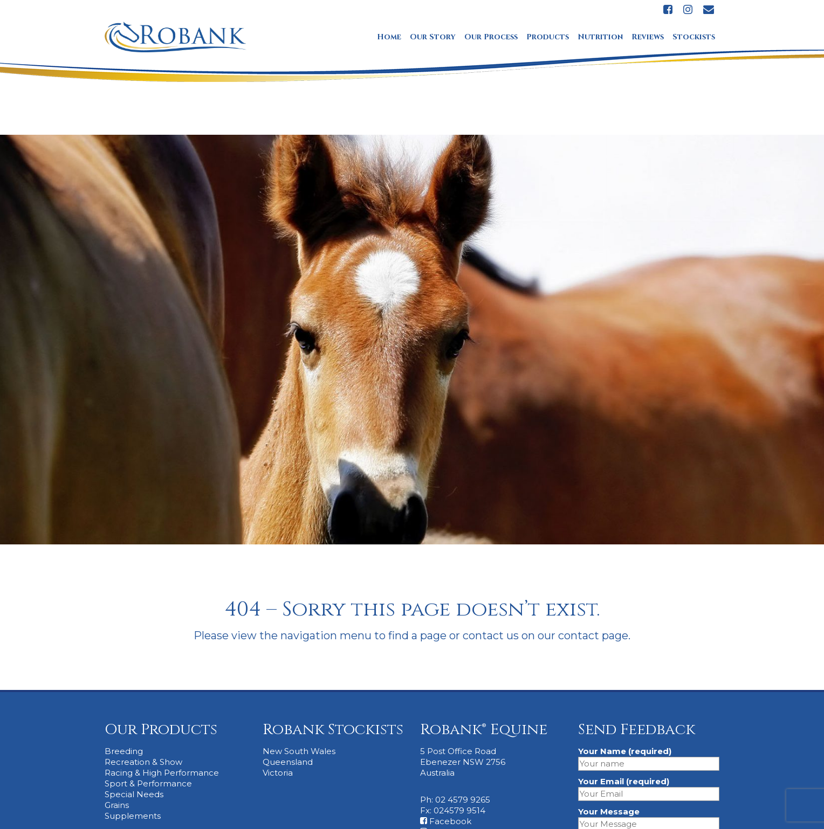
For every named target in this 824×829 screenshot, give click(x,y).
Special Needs (134, 794)
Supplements (133, 816)
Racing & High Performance (162, 773)
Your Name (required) (649, 757)
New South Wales (299, 751)
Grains (117, 805)
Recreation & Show (143, 762)
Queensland (288, 762)
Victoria (278, 773)
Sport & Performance (148, 783)
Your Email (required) (649, 787)
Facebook (445, 821)
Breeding (124, 751)
